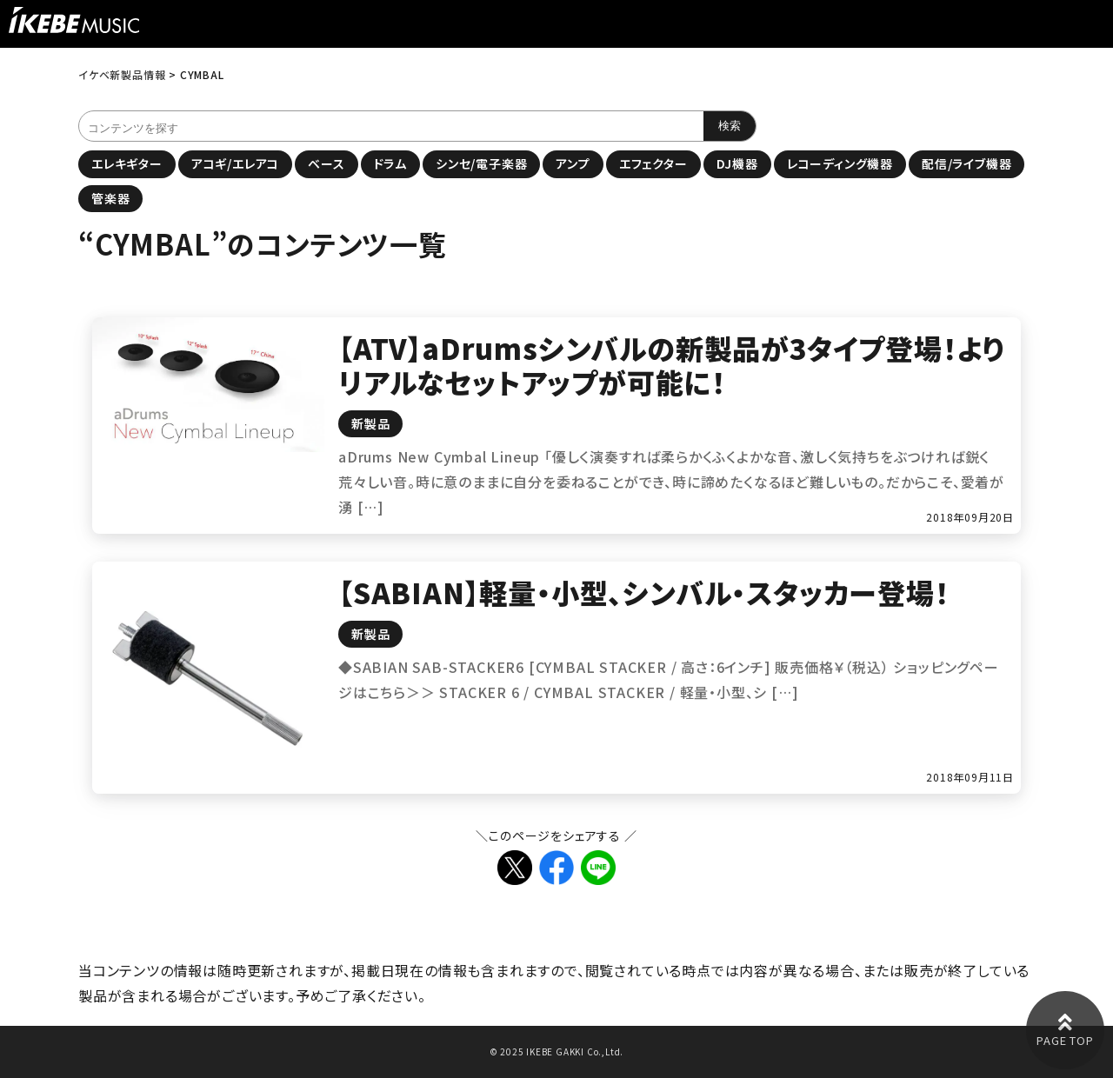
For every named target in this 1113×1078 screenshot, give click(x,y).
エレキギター (127, 163)
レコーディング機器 (840, 163)
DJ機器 (737, 163)
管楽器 (110, 198)
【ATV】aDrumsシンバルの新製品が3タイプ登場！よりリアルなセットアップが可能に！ (671, 364)
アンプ (573, 163)
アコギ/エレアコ (235, 163)
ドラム (390, 163)
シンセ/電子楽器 (481, 163)
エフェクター (653, 163)
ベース (326, 163)
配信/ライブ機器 (966, 163)
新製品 (370, 423)
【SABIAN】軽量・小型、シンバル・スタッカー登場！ (644, 592)
